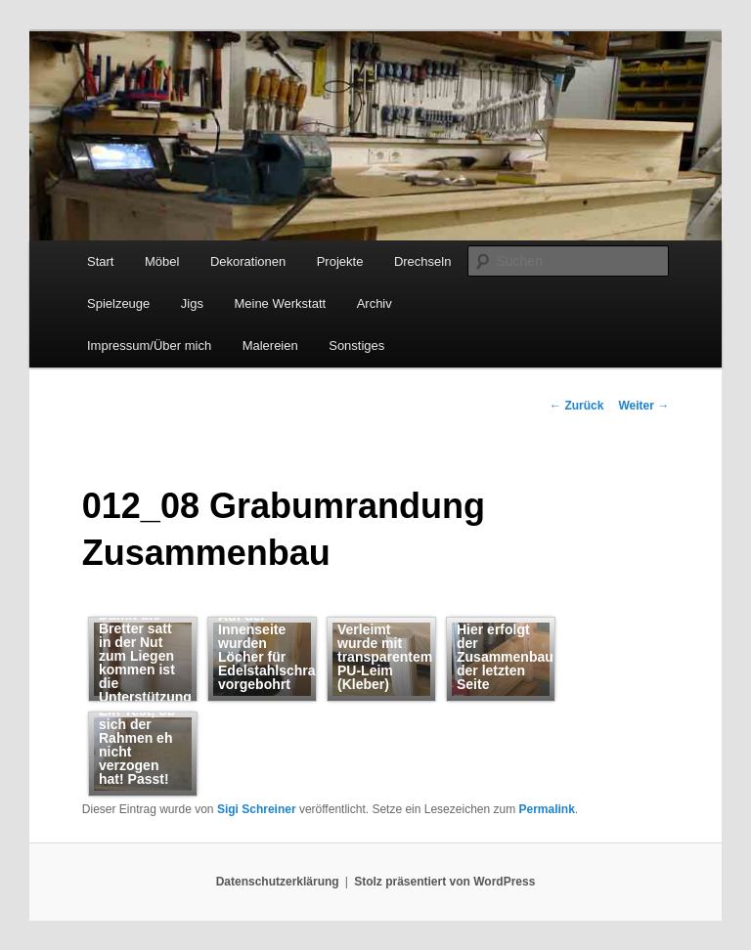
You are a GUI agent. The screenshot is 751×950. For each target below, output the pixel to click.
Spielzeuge (118, 303)
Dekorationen (248, 261)
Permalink (546, 809)
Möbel (162, 261)
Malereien (270, 345)
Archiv (374, 303)
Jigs (192, 303)
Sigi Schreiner (256, 809)
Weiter (643, 405)
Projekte (340, 261)
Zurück (576, 405)
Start (100, 261)
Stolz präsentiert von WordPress (444, 881)
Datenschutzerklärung (277, 881)
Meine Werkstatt (280, 303)
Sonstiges (356, 345)
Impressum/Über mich (149, 345)
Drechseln (423, 261)
